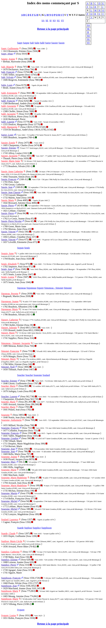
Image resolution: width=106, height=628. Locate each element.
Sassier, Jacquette (9, 156)
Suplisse (28, 528)
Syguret (21, 610)
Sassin (62, 43)
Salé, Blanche (7, 67)
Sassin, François (8, 179)
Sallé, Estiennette (9, 93)
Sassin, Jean (6, 187)
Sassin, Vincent (8, 231)
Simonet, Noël (8, 367)
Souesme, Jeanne (9, 456)
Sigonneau (31, 288)
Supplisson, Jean (9, 586)
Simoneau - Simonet (53, 288)
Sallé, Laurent (7, 122)
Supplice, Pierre (8, 565)
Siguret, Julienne (9, 327)
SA (88, 25)
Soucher (21, 375)
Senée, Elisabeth (9, 264)
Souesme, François (10, 428)
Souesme (37, 375)
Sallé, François (8, 101)
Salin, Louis (6, 85)
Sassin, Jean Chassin (10, 192)
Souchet (29, 375)
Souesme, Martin (9, 493)
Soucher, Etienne (9, 381)
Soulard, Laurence (9, 519)
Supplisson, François (11, 578)
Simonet (68, 288)
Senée (27, 248)
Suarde (20, 528)
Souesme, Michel (9, 501)
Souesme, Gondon (9, 438)
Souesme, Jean (8, 449)
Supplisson (46, 528)
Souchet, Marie (8, 401)
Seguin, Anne (7, 253)
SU (88, 39)
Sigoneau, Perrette (9, 293)
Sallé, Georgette (8, 106)
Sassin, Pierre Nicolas (11, 221)
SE (88, 28)
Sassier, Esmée (8, 142)
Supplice (37, 528)
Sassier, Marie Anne (10, 161)
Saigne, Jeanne (8, 59)
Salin (36, 43)
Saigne (26, 43)
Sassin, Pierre (7, 205)
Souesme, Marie (8, 470)
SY (88, 42)
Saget (19, 43)
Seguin (20, 248)
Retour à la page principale (53, 28)
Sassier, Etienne (8, 148)
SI (88, 32)
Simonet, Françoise (10, 351)
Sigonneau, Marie (9, 309)
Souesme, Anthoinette (11, 420)
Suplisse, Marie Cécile (11, 541)
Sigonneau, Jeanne (10, 301)
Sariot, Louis (7, 135)
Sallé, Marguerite (9, 127)
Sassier (54, 43)
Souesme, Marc (8, 462)
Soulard (46, 375)
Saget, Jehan (7, 53)
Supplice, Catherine (10, 552)
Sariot (48, 43)
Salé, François (7, 72)
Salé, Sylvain (7, 77)
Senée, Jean (6, 269)
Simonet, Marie (8, 359)
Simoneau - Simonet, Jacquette (15, 343)
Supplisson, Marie (9, 591)
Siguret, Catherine (9, 320)
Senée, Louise (7, 277)
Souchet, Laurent (9, 396)
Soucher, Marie (8, 386)
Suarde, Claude (8, 533)
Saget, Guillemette (10, 48)
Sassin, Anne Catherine (12, 171)
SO (88, 35)
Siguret (40, 288)
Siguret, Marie (8, 333)
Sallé (42, 43)
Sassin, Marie (7, 200)
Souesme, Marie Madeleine (14, 477)
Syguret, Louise (8, 615)
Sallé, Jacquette (8, 114)
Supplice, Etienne (9, 559)
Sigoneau (21, 288)
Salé (32, 43)
